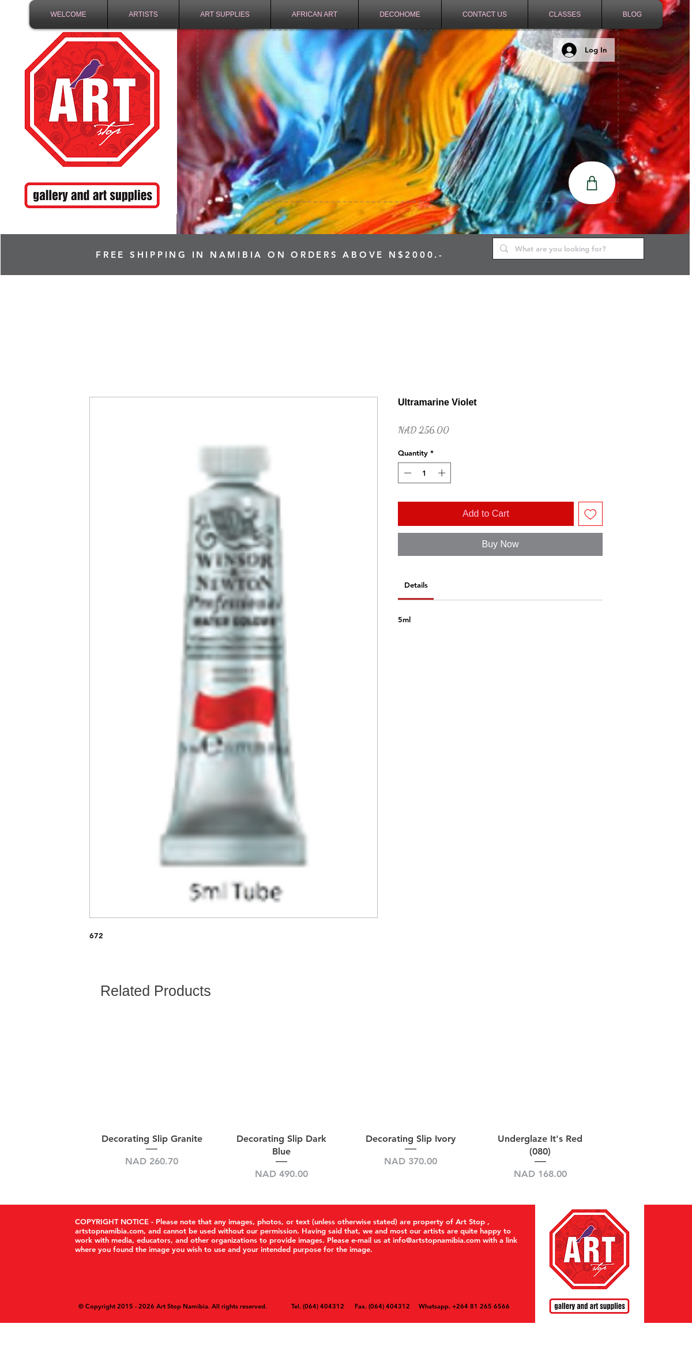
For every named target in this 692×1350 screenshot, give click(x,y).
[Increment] (443, 473)
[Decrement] (406, 473)
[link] (416, 584)
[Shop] (592, 182)
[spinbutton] (424, 473)
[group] (346, 1101)
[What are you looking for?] (567, 248)
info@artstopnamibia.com (436, 1239)
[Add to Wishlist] (590, 514)
